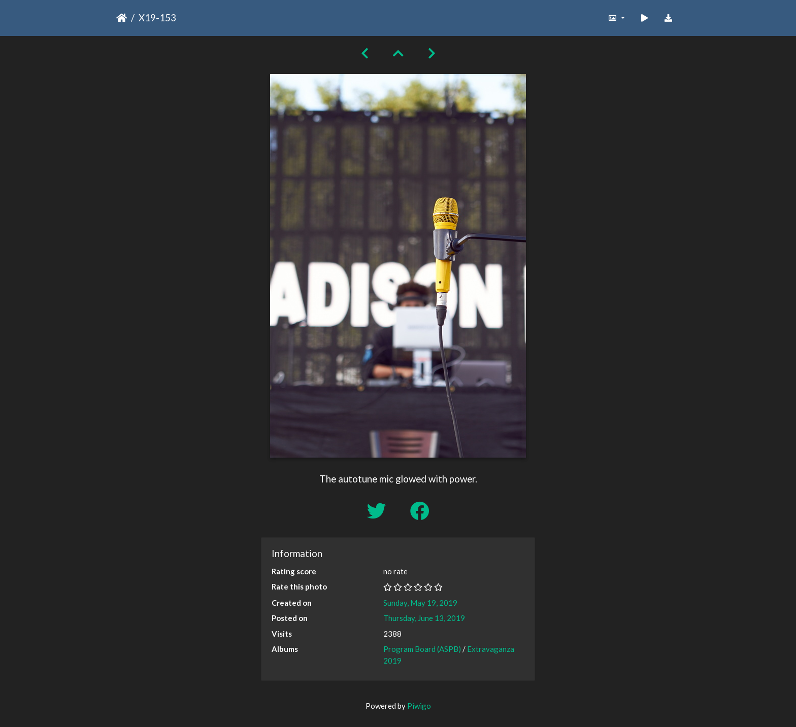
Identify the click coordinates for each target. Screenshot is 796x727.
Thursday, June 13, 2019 (424, 617)
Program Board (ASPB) (422, 648)
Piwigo (419, 705)
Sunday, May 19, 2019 (420, 602)
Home (121, 18)
